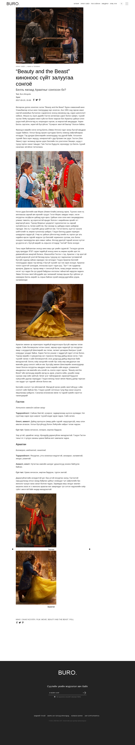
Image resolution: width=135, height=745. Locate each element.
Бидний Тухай (39, 716)
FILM (38, 619)
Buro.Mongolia (25, 94)
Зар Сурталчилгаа (92, 716)
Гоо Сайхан (95, 3)
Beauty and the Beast (58, 619)
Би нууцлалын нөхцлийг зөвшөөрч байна (69, 697)
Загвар (76, 3)
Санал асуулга (28, 619)
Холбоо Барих (77, 716)
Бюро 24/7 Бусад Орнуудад (58, 716)
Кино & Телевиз (33, 66)
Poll (72, 619)
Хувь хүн (113, 3)
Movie (44, 619)
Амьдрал (105, 3)
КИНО (18, 619)
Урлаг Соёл (85, 3)
